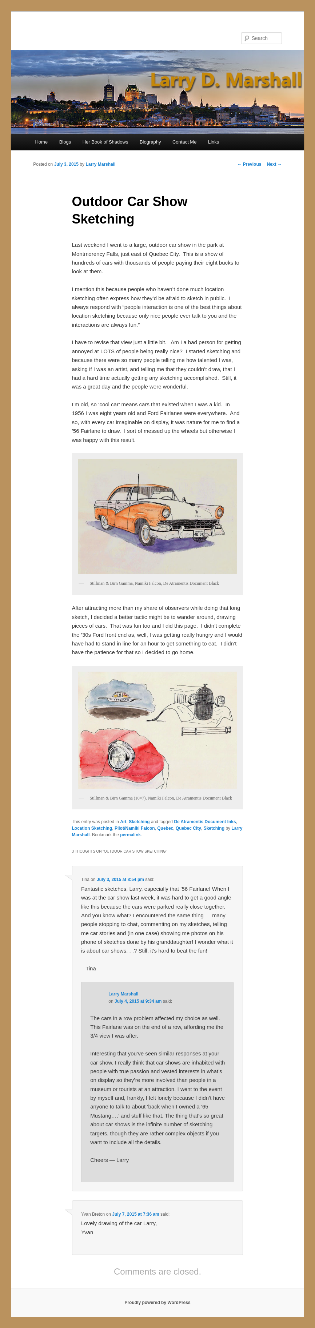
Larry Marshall (100, 164)
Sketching (139, 821)
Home (41, 142)
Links (213, 142)
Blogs (65, 142)
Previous (249, 164)
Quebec (165, 828)
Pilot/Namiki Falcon (135, 828)
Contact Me (184, 142)
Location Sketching (92, 828)
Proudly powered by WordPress (157, 1302)
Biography (150, 142)
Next (274, 164)
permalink (130, 834)
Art (123, 821)
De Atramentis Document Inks (205, 821)
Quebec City (188, 828)
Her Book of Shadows (105, 142)
